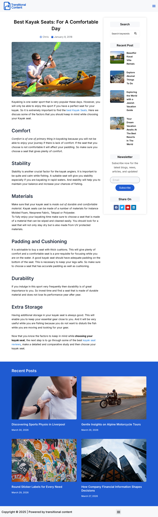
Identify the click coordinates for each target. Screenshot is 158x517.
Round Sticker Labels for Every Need (37, 487)
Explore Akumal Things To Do (131, 78)
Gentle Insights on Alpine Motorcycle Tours (111, 424)
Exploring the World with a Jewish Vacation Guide (132, 101)
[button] (153, 6)
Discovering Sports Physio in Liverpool (38, 424)
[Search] (120, 33)
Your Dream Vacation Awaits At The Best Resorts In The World (132, 131)
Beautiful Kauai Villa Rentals (131, 58)
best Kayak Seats (76, 110)
